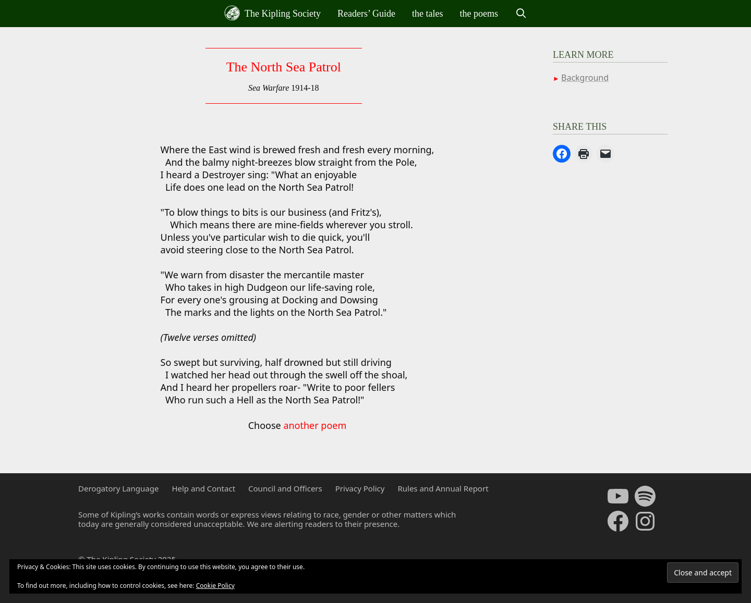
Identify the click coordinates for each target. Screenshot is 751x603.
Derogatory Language (118, 488)
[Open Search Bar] (520, 13)
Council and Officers (285, 488)
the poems (479, 13)
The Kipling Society (272, 13)
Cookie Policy (215, 585)
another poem (314, 425)
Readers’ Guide (366, 13)
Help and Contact (203, 488)
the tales (427, 13)
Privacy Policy (360, 488)
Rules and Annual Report (442, 488)
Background (585, 77)
